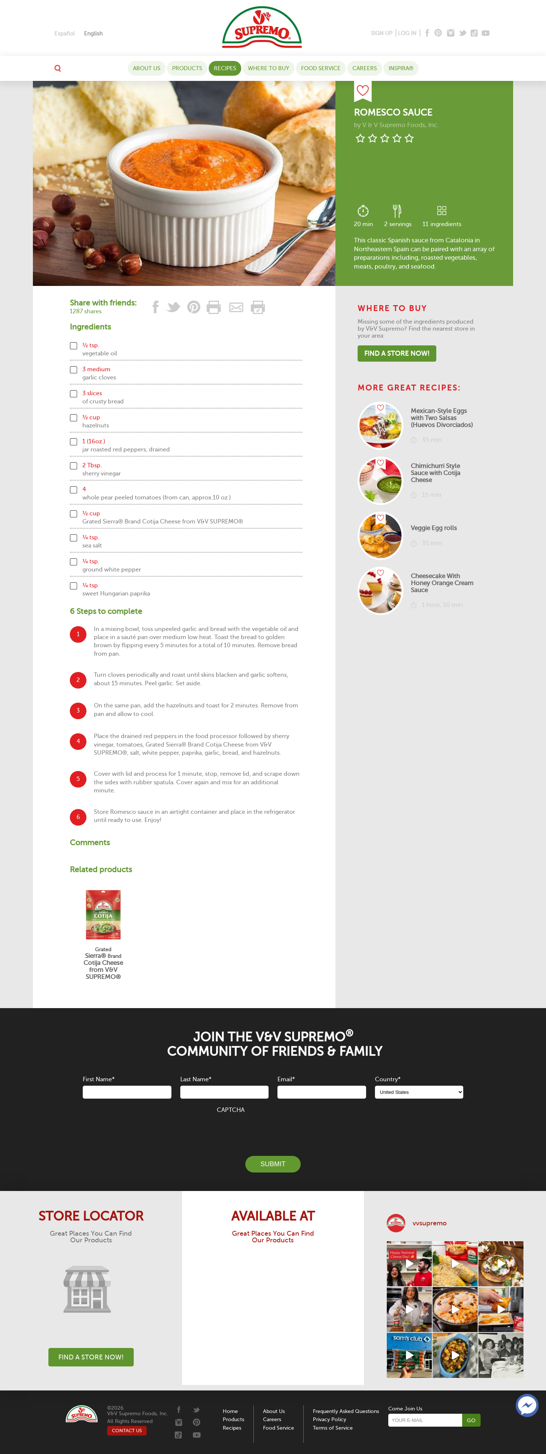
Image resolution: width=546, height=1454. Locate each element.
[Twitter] (463, 33)
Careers (364, 68)
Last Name (195, 1079)
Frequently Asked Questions (346, 1411)
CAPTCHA (231, 1110)
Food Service (321, 68)
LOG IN (407, 33)
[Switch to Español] (64, 34)
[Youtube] (485, 33)
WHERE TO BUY (268, 68)
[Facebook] (426, 33)
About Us (146, 68)
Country (387, 1079)
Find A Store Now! (397, 353)
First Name (99, 1079)
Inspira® (401, 68)
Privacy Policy (329, 1419)
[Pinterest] (437, 33)
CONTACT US (127, 1430)
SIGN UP (381, 33)
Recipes (225, 68)
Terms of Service (333, 1428)
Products (187, 68)
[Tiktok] (474, 33)
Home (230, 1411)
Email (286, 1079)
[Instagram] (450, 33)
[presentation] (273, 1130)
